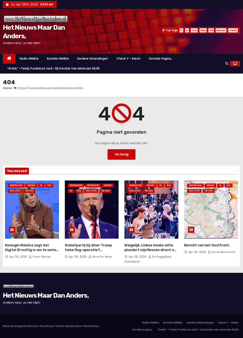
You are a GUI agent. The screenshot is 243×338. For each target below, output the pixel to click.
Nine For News (100, 257)
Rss (49, 185)
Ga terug (121, 154)
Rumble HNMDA (58, 59)
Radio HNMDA (29, 59)
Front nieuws (40, 257)
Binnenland (16, 185)
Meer (203, 30)
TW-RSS (29, 190)
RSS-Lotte (15, 190)
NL (41, 185)
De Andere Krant (221, 252)
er (187, 30)
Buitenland (93, 185)
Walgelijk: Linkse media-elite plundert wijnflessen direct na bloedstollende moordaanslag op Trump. (150, 252)
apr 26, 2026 (18, 257)
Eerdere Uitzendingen (92, 59)
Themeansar (91, 326)
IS (181, 30)
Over (194, 30)
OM (211, 30)
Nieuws (31, 185)
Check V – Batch (128, 59)
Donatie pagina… (161, 59)
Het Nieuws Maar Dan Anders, (46, 295)
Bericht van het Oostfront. (207, 245)
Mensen (221, 30)
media (233, 30)
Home (7, 88)
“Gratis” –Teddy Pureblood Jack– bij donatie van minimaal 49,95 (53, 68)
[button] (226, 63)
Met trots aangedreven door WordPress (28, 326)
